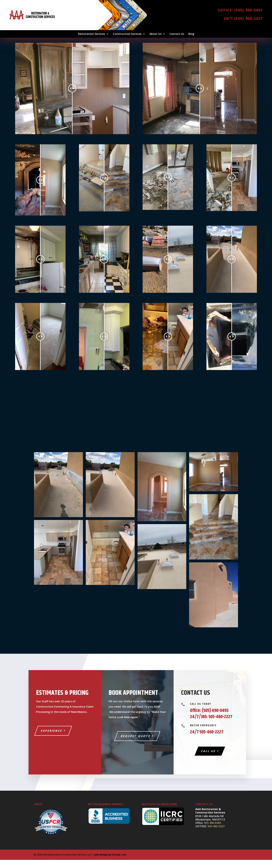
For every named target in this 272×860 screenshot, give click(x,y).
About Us (155, 34)
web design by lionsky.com (110, 854)
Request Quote (135, 736)
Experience (51, 731)
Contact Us (176, 34)
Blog (191, 34)
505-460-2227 (216, 826)
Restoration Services (91, 34)
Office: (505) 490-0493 (240, 10)
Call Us (208, 751)
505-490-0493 (212, 823)
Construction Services (127, 34)
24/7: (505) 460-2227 (243, 18)
